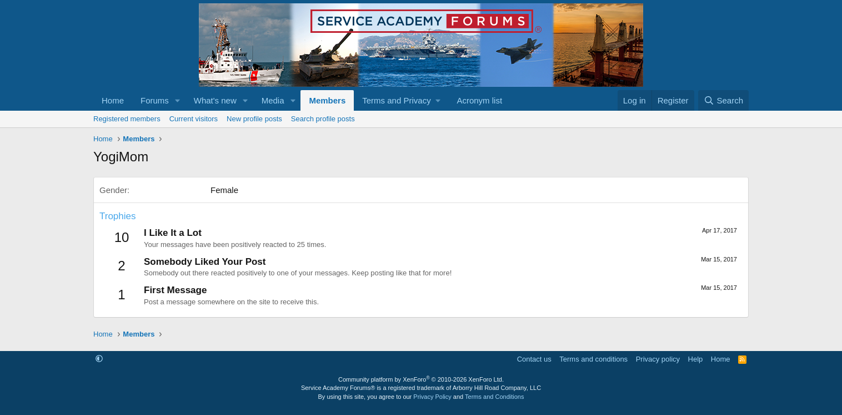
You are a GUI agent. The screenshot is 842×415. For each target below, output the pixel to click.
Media (273, 100)
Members (327, 100)
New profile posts (254, 119)
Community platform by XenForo (421, 379)
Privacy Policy (432, 396)
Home (113, 100)
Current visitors (193, 119)
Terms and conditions (593, 359)
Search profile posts (323, 119)
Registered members (127, 119)
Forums (155, 100)
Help (695, 359)
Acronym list (479, 100)
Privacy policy (658, 359)
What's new (215, 100)
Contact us (534, 359)
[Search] (723, 100)
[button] (178, 100)
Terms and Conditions (494, 396)
